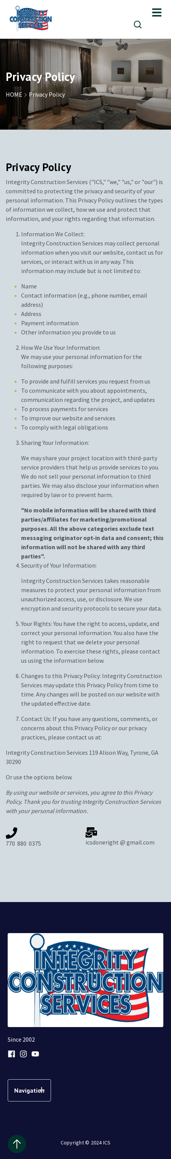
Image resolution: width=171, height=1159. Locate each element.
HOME (17, 94)
